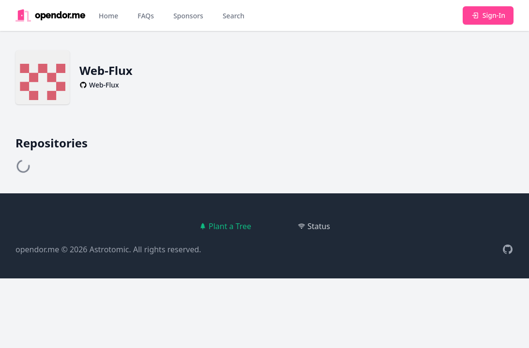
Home (108, 15)
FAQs (145, 15)
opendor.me (37, 249)
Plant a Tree (225, 226)
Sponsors (188, 15)
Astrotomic (109, 249)
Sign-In (488, 15)
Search (233, 15)
